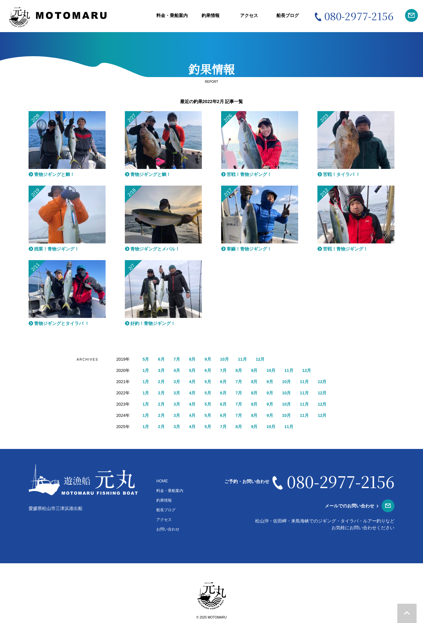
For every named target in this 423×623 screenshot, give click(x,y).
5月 (146, 359)
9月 (209, 359)
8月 (193, 359)
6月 (162, 359)
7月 (178, 359)
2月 (162, 381)
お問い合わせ (167, 529)
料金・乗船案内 (172, 15)
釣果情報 (211, 15)
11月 (246, 359)
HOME (162, 481)
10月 (227, 359)
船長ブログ (287, 15)
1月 (146, 370)
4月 (178, 370)
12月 (264, 359)
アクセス (249, 15)
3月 (162, 370)
